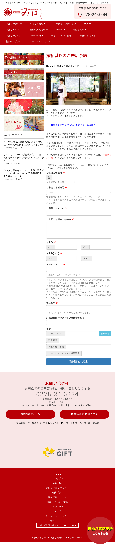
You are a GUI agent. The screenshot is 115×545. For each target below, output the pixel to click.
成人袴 (87, 23)
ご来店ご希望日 (55, 173)
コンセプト (57, 478)
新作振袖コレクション (65, 23)
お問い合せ (57, 506)
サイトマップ (57, 520)
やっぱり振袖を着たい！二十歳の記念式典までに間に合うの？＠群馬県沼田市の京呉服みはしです (24, 173)
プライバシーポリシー (57, 516)
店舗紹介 (57, 483)
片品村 (82, 423)
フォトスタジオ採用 (40, 41)
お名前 (51, 242)
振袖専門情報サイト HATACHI (57, 525)
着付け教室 (79, 29)
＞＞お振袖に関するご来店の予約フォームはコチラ (72, 125)
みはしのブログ (14, 35)
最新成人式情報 (39, 29)
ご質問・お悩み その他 (60, 219)
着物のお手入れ (14, 41)
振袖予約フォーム (57, 497)
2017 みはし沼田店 (53, 537)
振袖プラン (57, 492)
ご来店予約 (36, 35)
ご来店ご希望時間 (56, 187)
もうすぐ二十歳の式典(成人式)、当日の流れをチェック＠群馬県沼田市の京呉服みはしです (24, 157)
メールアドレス (55, 264)
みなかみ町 (53, 423)
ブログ (57, 511)
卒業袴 (60, 29)
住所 (48, 329)
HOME (49, 66)
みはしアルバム (14, 29)
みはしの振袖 (37, 23)
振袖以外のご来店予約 (68, 66)
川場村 (73, 423)
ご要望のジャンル (56, 208)
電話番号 (52, 303)
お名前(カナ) (54, 253)
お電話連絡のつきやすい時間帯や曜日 (65, 318)
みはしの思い (14, 23)
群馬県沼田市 (39, 423)
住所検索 (105, 333)
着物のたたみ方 (87, 35)
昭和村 (64, 423)
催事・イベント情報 (61, 35)
